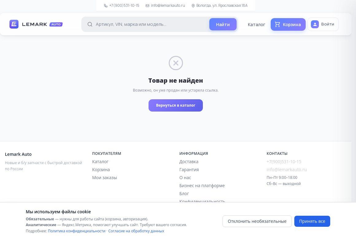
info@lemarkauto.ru (165, 5)
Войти (322, 24)
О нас (185, 177)
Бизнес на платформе (202, 185)
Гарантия (189, 169)
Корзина (101, 169)
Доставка (189, 161)
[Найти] (223, 24)
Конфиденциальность (203, 201)
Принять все (312, 221)
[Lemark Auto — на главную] (42, 24)
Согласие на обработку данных (136, 231)
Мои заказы (104, 177)
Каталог (256, 24)
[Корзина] (288, 24)
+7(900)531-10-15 (121, 5)
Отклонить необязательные (257, 221)
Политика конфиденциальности (77, 231)
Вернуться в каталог (175, 105)
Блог (184, 193)
